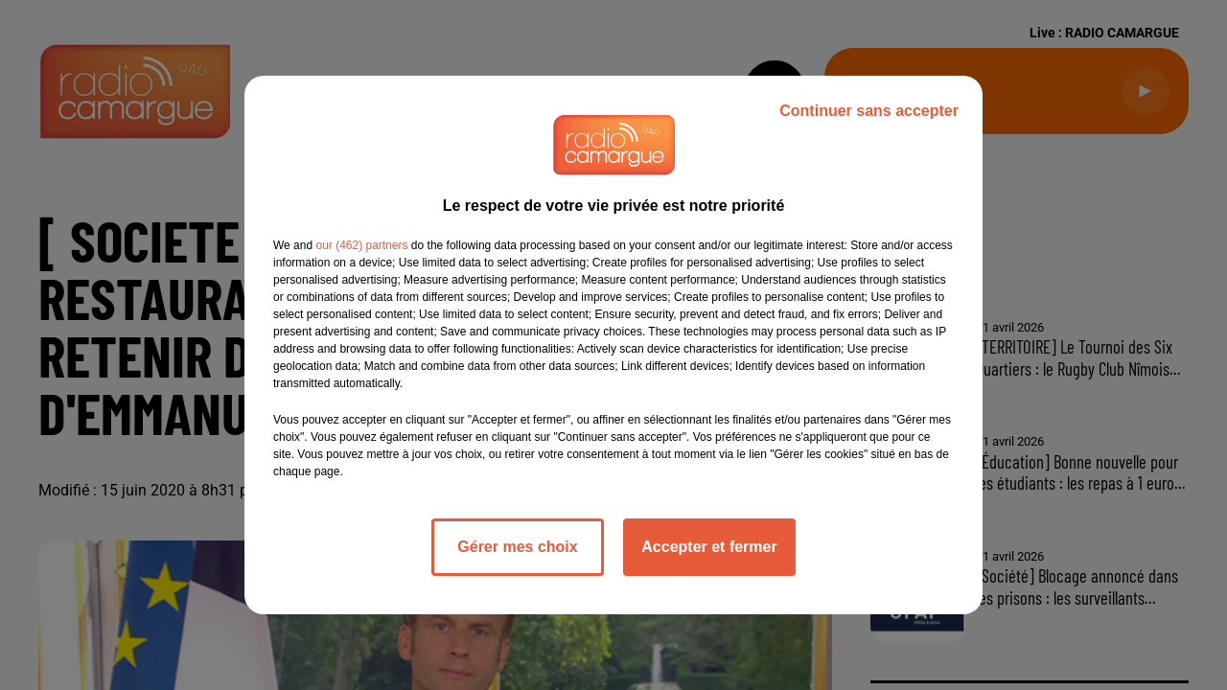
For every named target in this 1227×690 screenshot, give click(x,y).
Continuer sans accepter (869, 111)
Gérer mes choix (517, 547)
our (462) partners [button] (361, 245)
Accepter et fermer (708, 547)
